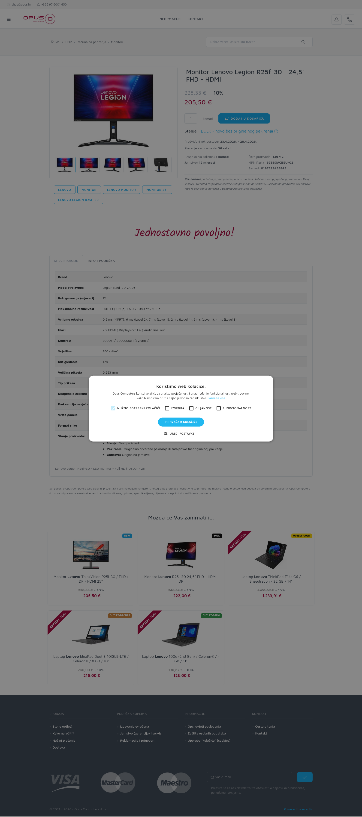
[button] (181, 433)
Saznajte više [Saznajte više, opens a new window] (216, 398)
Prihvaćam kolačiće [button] (181, 422)
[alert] (181, 408)
